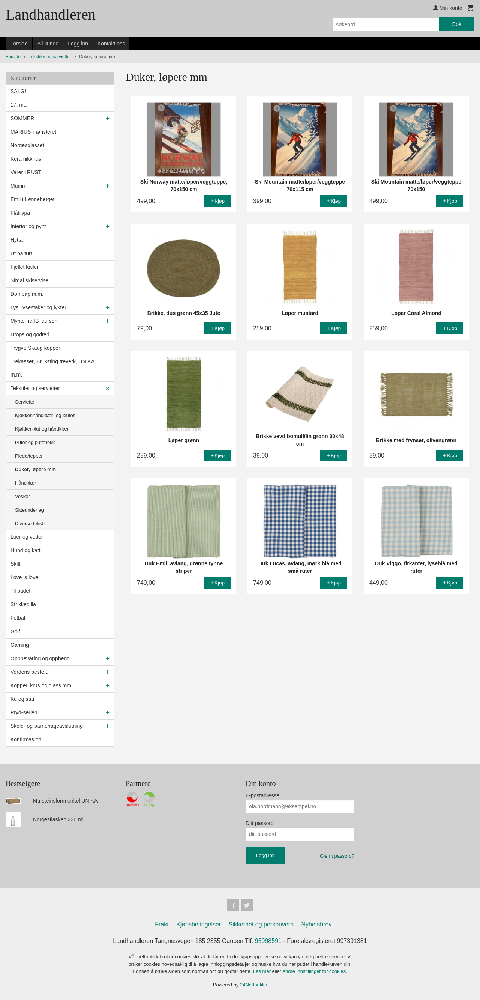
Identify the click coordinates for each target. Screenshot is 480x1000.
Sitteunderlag (29, 510)
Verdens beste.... (30, 672)
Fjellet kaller (24, 267)
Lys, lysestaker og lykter (38, 307)
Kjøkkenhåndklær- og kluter (45, 415)
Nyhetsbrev (317, 925)
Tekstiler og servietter (35, 388)
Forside (19, 44)
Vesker (22, 496)
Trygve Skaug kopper (35, 348)
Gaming (19, 645)
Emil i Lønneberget (32, 199)
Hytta (16, 240)
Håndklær (25, 483)
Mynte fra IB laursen (33, 321)
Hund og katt (25, 550)
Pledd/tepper (29, 456)
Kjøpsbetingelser (198, 925)
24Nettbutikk (253, 985)
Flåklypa (20, 213)
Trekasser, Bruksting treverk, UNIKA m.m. (52, 368)
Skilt (15, 564)
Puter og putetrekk (35, 442)
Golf (15, 631)
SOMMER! (23, 118)
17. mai (19, 105)
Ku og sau (22, 699)
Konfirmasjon (25, 739)
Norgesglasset (27, 145)
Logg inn (78, 44)
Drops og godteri (30, 334)
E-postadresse (262, 795)
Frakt (161, 925)
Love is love (24, 577)
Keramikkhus (25, 159)
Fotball (18, 618)
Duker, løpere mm (35, 469)
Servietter (25, 402)
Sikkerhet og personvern (261, 925)
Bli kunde (48, 44)
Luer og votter (26, 537)
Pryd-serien (24, 712)
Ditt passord (260, 823)
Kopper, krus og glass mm (40, 685)
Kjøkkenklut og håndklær (42, 429)
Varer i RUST (25, 172)
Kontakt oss (111, 44)
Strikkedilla (23, 604)
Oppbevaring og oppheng (40, 658)
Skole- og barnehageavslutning (46, 726)
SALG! (18, 91)
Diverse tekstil (30, 523)
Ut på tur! (21, 253)
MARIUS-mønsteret (33, 132)
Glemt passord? (337, 856)
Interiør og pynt (28, 226)
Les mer (262, 971)
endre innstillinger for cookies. (315, 971)
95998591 (268, 941)
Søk (456, 24)
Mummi (19, 186)
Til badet (20, 591)
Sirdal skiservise (29, 280)
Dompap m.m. (27, 294)
